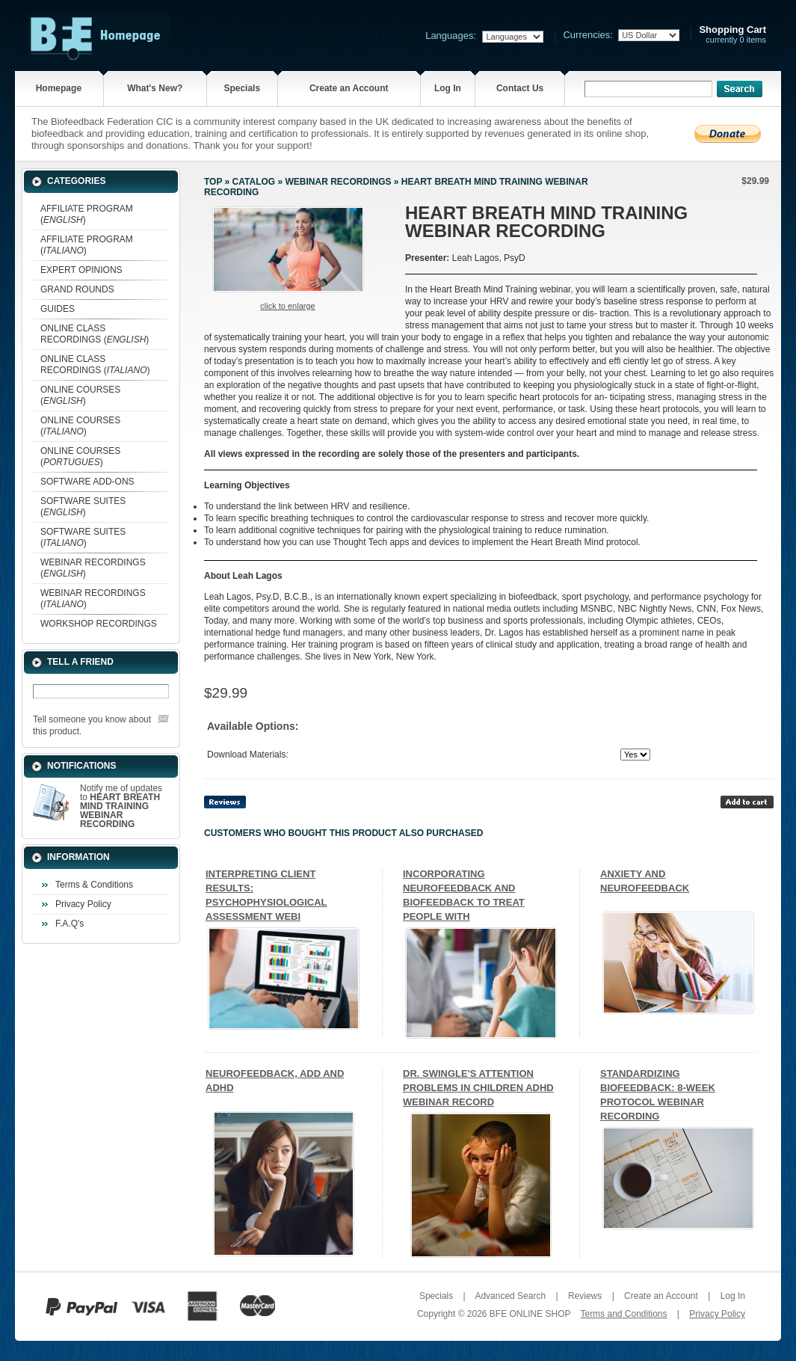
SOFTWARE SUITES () (83, 506)
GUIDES (57, 309)
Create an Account (349, 88)
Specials (241, 88)
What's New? (154, 88)
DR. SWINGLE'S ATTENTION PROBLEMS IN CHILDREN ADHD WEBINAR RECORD (478, 1087)
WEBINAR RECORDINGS (338, 181)
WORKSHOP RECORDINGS (98, 623)
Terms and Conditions (623, 1314)
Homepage (58, 88)
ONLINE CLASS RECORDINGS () (94, 334)
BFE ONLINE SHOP (530, 1314)
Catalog (254, 181)
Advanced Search (510, 1296)
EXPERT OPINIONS (81, 270)
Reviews (585, 1296)
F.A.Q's (69, 923)
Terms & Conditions (94, 884)
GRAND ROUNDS (77, 289)
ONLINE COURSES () (80, 395)
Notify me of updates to (121, 806)
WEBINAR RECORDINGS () (93, 568)
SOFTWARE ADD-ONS (87, 481)
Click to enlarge (287, 305)
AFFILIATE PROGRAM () (86, 214)
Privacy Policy (83, 904)
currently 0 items (732, 34)
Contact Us (519, 88)
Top (213, 181)
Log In (447, 88)
